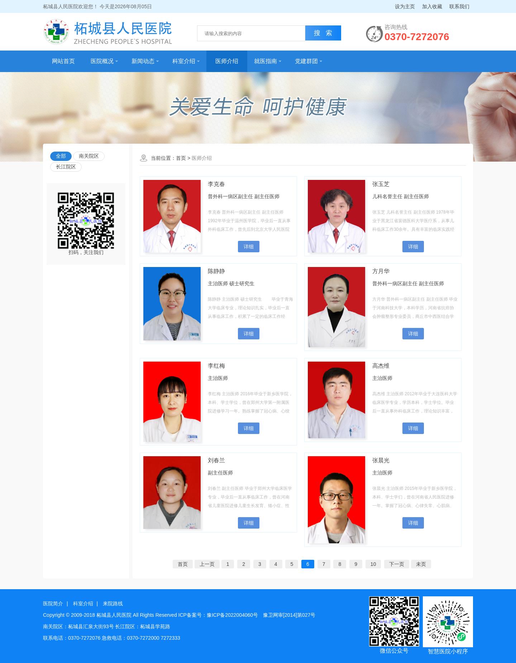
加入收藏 (432, 6)
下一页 (396, 564)
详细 (249, 246)
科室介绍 (186, 61)
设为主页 (405, 6)
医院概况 (104, 61)
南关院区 (89, 156)
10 (373, 564)
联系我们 (459, 6)
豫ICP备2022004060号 (232, 615)
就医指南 (267, 61)
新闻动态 (145, 61)
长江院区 (66, 167)
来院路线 (113, 603)
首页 (181, 158)
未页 (421, 564)
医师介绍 (226, 61)
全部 (61, 156)
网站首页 (63, 61)
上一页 (207, 564)
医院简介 (53, 603)
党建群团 (308, 61)
